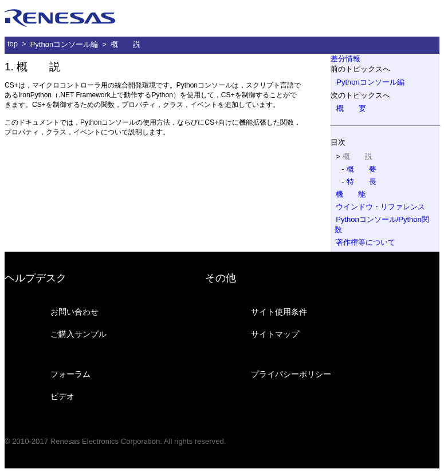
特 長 (361, 181)
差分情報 (345, 58)
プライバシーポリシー (291, 374)
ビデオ (62, 396)
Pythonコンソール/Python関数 (382, 224)
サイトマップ (275, 334)
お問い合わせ (74, 311)
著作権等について (365, 242)
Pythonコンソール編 (64, 44)
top (12, 43)
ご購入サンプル (78, 334)
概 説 (125, 44)
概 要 (351, 108)
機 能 (351, 194)
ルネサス (60, 18)
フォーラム (70, 374)
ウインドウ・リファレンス (380, 206)
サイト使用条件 (279, 311)
